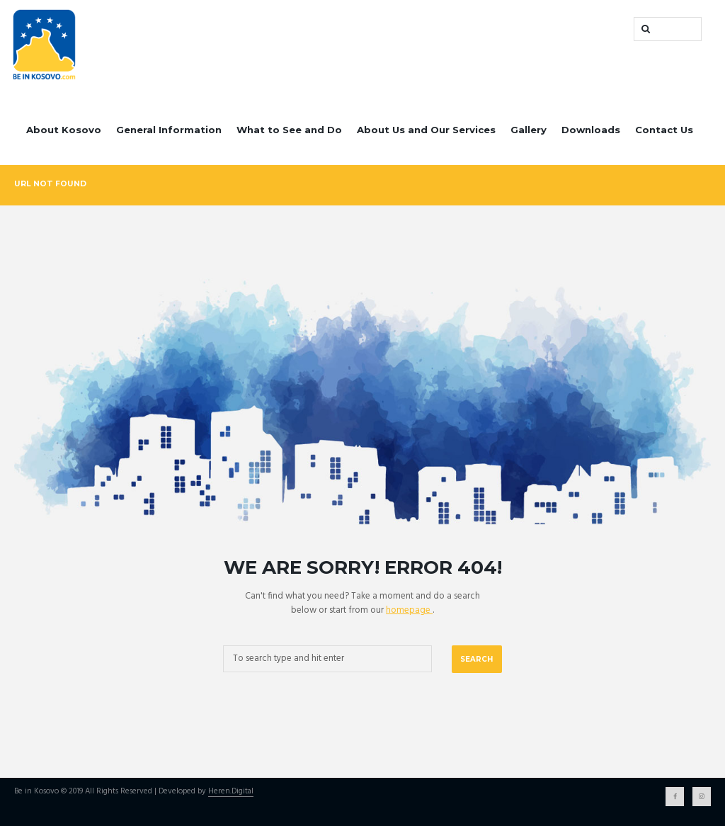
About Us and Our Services (426, 129)
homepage (409, 610)
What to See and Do (289, 129)
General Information (169, 129)
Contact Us (664, 129)
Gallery (528, 129)
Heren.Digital (230, 792)
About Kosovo (63, 129)
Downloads (590, 129)
